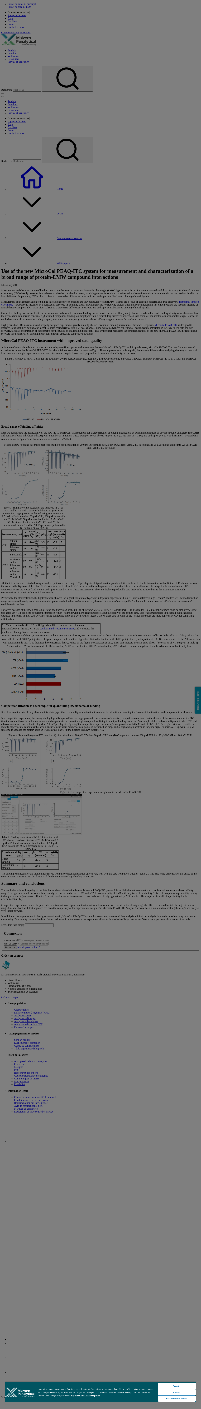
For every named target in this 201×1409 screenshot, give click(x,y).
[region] (100, 1393)
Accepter (177, 1386)
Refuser (176, 1392)
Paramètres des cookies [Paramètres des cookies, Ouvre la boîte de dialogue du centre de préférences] (176, 1398)
